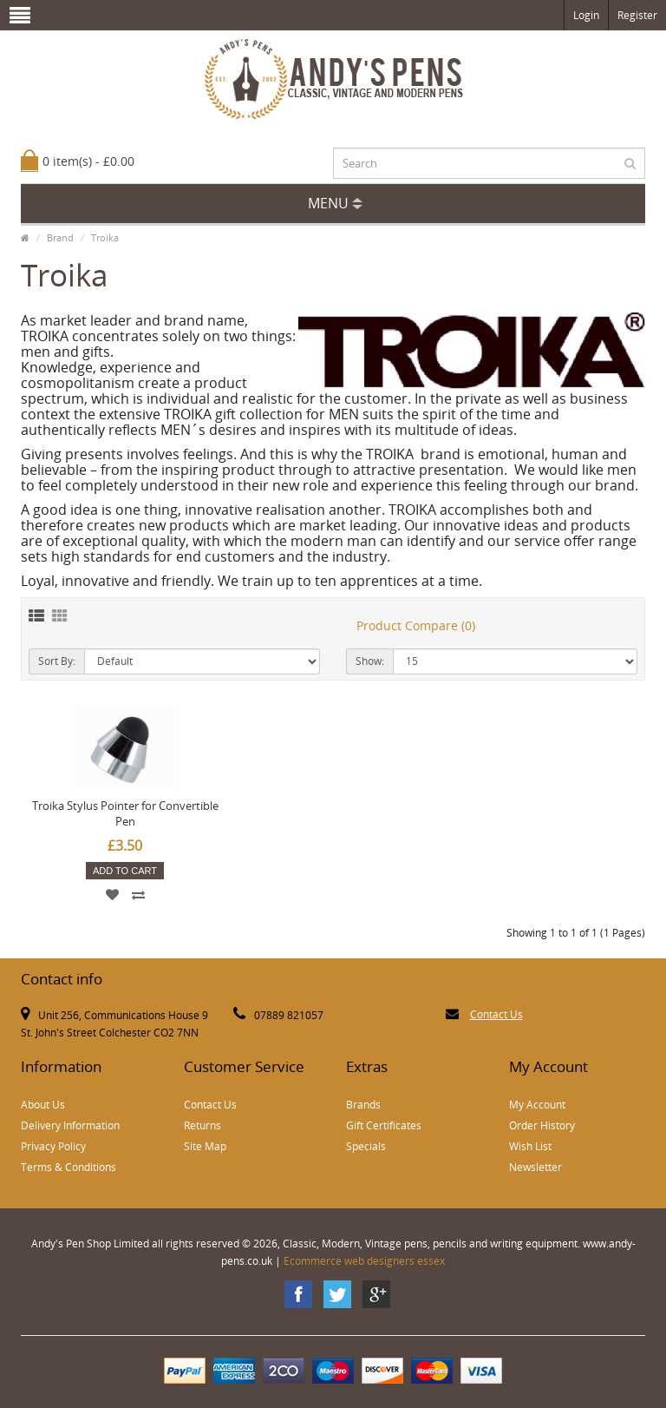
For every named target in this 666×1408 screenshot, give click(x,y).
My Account (537, 1104)
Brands (363, 1104)
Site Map (205, 1146)
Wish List (530, 1146)
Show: (370, 661)
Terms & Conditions (68, 1167)
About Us (43, 1104)
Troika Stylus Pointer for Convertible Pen (125, 813)
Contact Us (496, 1014)
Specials (366, 1146)
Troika (105, 237)
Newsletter (535, 1167)
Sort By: (56, 661)
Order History (542, 1125)
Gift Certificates (383, 1125)
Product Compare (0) (415, 625)
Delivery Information (70, 1125)
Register (637, 15)
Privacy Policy (53, 1146)
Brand (60, 237)
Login (586, 15)
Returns (202, 1125)
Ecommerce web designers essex (364, 1260)
